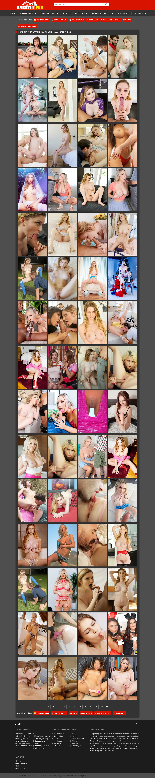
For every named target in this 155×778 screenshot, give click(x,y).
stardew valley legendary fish (112, 746)
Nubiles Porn (58, 736)
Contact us (20, 768)
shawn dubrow (123, 738)
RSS (17, 766)
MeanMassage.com (27, 26)
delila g (127, 746)
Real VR (74, 743)
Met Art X (56, 743)
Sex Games (140, 13)
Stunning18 (75, 746)
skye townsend (108, 743)
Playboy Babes (120, 13)
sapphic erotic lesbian (119, 741)
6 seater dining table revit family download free (122, 748)
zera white (112, 738)
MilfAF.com (92, 20)
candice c (98, 743)
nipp (105, 738)
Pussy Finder (77, 20)
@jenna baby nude (132, 743)
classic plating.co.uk (96, 751)
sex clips (117, 743)
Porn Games (119, 713)
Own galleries (49, 13)
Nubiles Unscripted (110, 20)
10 (101, 706)
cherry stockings (95, 741)
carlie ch (136, 736)
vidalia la (129, 736)
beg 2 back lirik (95, 746)
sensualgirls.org (40, 738)
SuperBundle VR (103, 713)
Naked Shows (99, 13)
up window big (109, 751)
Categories (28, 13)
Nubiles (74, 736)
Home (12, 13)
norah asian (121, 736)
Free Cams (81, 13)
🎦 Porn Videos (41, 20)
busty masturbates (96, 738)
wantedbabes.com (23, 733)
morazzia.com (21, 741)
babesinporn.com (41, 746)
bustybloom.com (22, 743)
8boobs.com (39, 741)
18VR (73, 733)
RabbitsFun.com (49, 775)
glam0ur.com (39, 743)
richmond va (134, 738)
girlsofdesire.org (22, 736)
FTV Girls (56, 746)
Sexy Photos (59, 20)
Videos (66, 13)
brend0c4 (100, 748)
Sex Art (55, 738)
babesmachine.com (23, 746)
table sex (98, 736)
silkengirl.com (21, 738)
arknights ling (94, 734)
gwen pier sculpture (109, 736)
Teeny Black (86, 713)
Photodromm (58, 733)
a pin (123, 743)
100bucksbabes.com (41, 735)
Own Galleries (21, 763)
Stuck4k (127, 20)
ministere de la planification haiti (111, 734)
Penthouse (57, 741)
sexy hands (106, 741)
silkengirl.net (39, 748)
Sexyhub (73, 713)
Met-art (74, 741)
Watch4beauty (77, 738)
